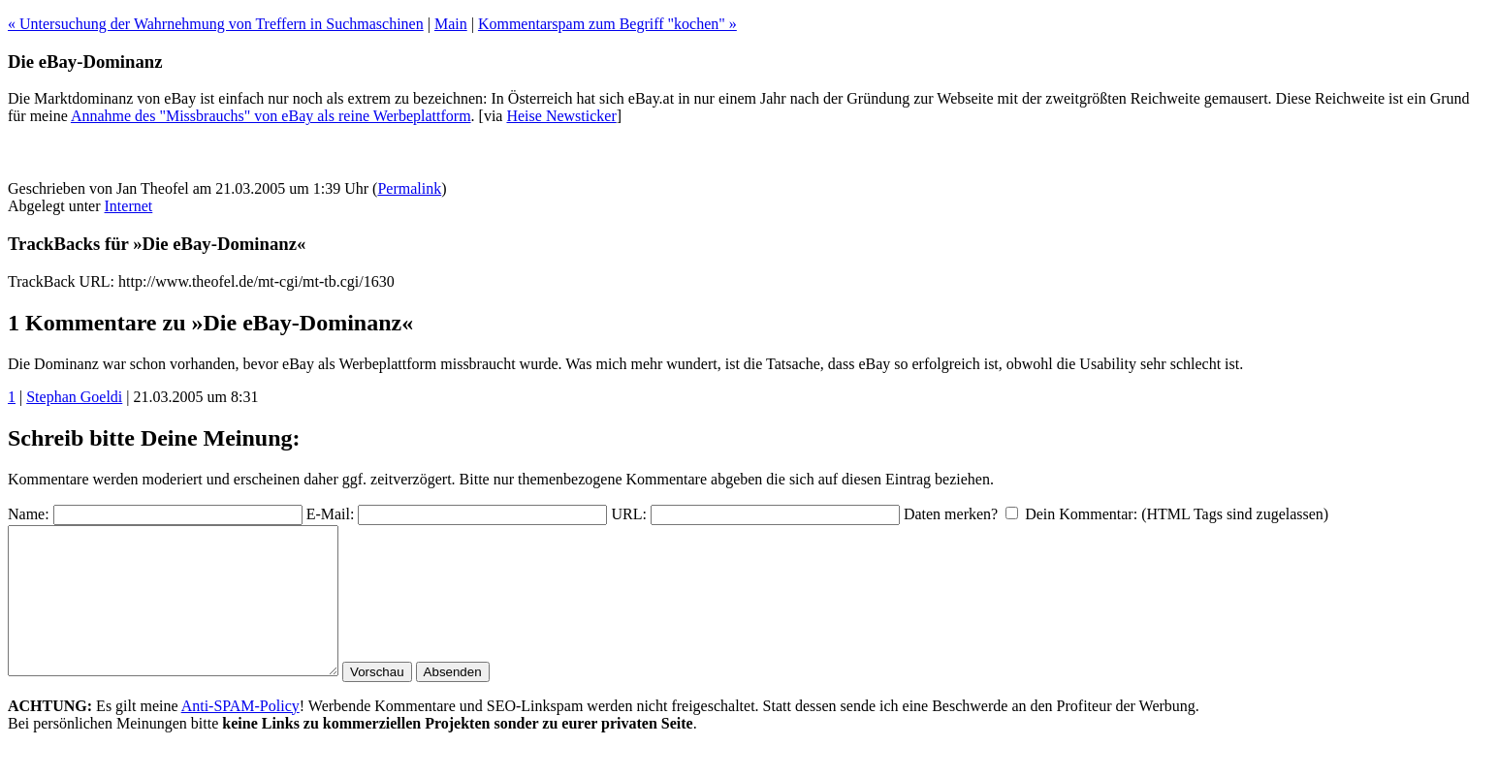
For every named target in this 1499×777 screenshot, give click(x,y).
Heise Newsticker (561, 116)
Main (450, 24)
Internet (129, 206)
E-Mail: (330, 514)
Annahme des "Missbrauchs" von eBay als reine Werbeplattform (271, 116)
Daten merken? (951, 514)
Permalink (409, 188)
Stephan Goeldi (74, 396)
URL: (628, 514)
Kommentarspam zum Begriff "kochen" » (607, 24)
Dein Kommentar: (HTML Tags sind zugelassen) (1176, 514)
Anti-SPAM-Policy (240, 735)
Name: (28, 514)
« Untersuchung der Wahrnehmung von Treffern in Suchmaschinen (216, 24)
